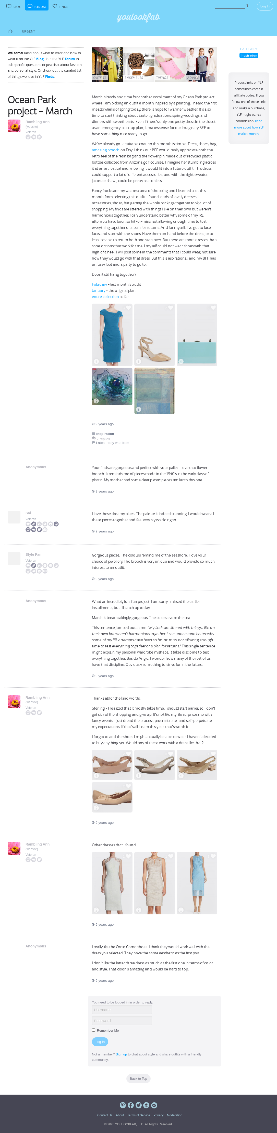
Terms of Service (138, 1115)
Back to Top (138, 1079)
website (32, 127)
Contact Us (104, 1115)
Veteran (31, 132)
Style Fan (33, 554)
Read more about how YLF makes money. (249, 127)
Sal (28, 513)
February (99, 284)
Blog (40, 59)
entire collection (105, 296)
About (120, 1115)
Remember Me (105, 1030)
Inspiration (249, 55)
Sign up (121, 1054)
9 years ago (103, 424)
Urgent (28, 31)
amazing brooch (105, 150)
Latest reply (105, 443)
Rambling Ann (38, 122)
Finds (49, 76)
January (98, 290)
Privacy (158, 1115)
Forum (70, 59)
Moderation (174, 1115)
